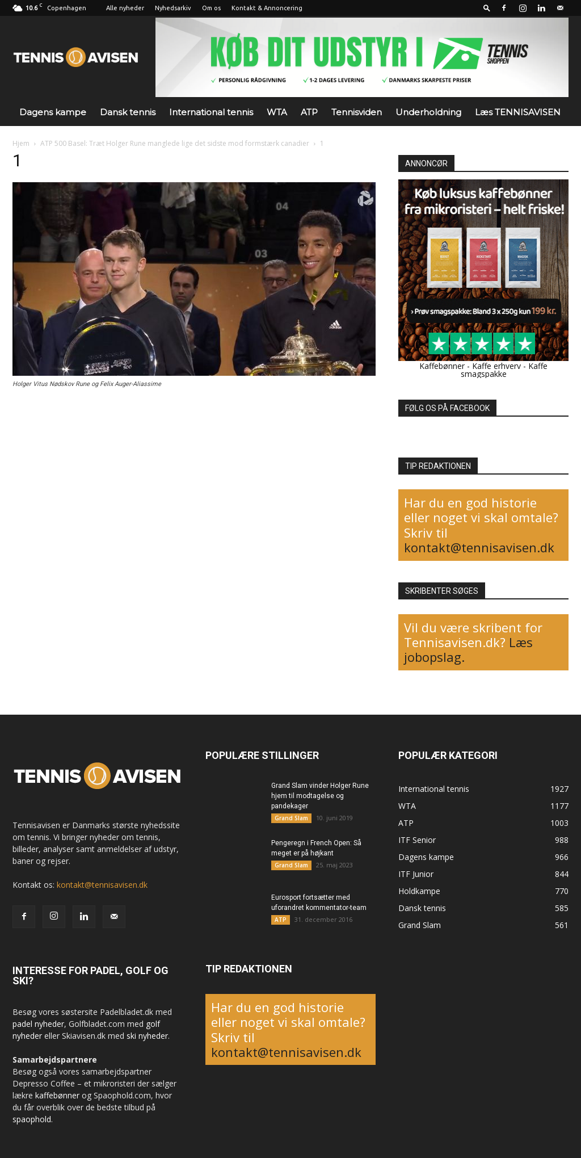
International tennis (211, 112)
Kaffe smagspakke (504, 369)
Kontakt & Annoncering (266, 8)
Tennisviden (356, 112)
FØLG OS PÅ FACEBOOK (447, 408)
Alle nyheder (125, 8)
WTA (277, 112)
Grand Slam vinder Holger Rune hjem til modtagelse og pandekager (320, 796)
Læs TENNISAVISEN (518, 112)
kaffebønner (57, 1095)
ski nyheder (147, 1035)
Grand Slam (291, 818)
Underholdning (428, 112)
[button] (486, 7)
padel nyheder (38, 1023)
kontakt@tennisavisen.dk (479, 547)
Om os (211, 8)
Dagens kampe (52, 112)
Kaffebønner (442, 365)
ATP (309, 112)
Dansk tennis (127, 112)
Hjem (21, 143)
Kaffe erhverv (496, 365)
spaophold (31, 1119)
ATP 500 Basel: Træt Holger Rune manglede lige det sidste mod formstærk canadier (174, 143)
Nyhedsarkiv (173, 8)
